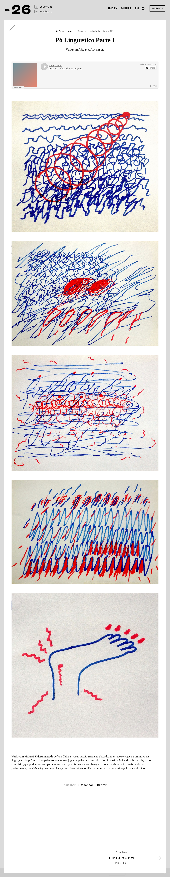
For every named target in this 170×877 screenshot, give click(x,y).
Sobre (126, 8)
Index (112, 8)
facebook (87, 785)
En (137, 8)
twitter (102, 785)
